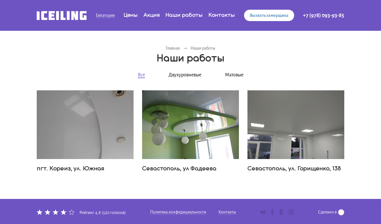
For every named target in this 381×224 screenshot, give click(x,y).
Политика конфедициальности (178, 212)
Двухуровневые (185, 75)
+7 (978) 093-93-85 (323, 15)
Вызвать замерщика (269, 15)
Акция (152, 15)
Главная (173, 48)
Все (141, 75)
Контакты (221, 15)
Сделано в (331, 212)
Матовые (234, 75)
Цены (131, 15)
